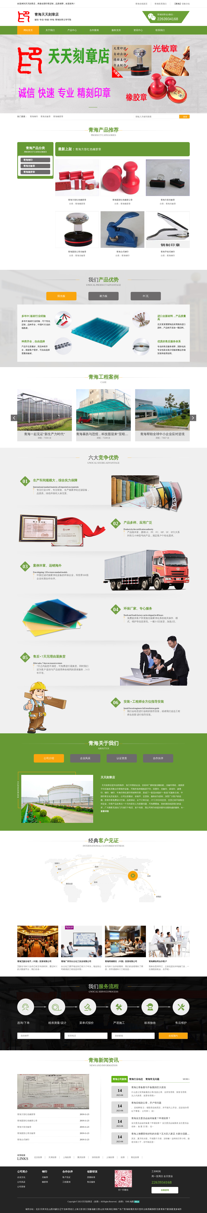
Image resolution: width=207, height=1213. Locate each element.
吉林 (66, 1209)
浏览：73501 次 (44, 438)
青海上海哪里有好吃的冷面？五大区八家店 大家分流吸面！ (161, 1134)
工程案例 (66, 1182)
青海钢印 (34, 116)
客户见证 (66, 1177)
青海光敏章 (46, 116)
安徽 (89, 1209)
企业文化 (21, 1177)
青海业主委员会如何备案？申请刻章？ (150, 1118)
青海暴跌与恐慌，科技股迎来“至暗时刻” (104, 434)
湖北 (111, 1209)
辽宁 (61, 1209)
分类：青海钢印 (122, 256)
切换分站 (186, 4)
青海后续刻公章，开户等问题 (146, 1103)
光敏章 (45, 1177)
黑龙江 (71, 1209)
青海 (163, 1209)
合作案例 (94, 30)
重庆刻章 (81, 1157)
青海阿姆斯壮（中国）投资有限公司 (121, 961)
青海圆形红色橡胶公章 (122, 200)
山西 (51, 1209)
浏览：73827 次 (162, 438)
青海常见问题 (152, 1079)
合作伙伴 (67, 1171)
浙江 (85, 1209)
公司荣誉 (21, 1187)
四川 (137, 1209)
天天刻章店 (87, 1202)
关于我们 (50, 30)
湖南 (115, 1209)
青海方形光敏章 (168, 200)
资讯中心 (138, 30)
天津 (42, 1209)
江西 (98, 1209)
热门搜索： (22, 116)
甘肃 (158, 1209)
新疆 (171, 1209)
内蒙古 (56, 1209)
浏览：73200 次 (103, 438)
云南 (145, 1209)
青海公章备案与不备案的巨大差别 (148, 1087)
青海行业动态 (136, 1079)
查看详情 (105, 811)
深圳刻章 (96, 1157)
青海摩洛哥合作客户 (158, 961)
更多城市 (178, 1209)
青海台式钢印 (122, 252)
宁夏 (167, 1209)
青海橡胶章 (58, 116)
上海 (76, 1209)
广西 (124, 1209)
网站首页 (28, 30)
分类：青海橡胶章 (77, 204)
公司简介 (22, 1171)
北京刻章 (38, 1157)
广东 (119, 1209)
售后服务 (91, 1182)
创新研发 (92, 1171)
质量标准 (91, 1177)
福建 (94, 1209)
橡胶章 (45, 1182)
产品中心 (72, 30)
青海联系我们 (161, 4)
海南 (128, 1209)
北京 (38, 1209)
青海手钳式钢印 (168, 252)
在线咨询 (165, 1190)
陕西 (154, 1209)
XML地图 (129, 1202)
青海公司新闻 (119, 1079)
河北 (46, 1209)
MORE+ (186, 1079)
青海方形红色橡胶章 (88, 149)
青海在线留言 (141, 4)
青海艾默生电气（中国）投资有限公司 (34, 961)
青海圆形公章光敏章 (77, 252)
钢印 (44, 1171)
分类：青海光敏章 (168, 204)
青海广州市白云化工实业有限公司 (76, 961)
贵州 (141, 1209)
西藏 (150, 1209)
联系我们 (160, 30)
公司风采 (21, 1182)
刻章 (123, 1157)
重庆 (132, 1209)
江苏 (81, 1209)
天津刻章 (52, 1157)
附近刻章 (135, 1157)
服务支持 (116, 30)
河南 (107, 1209)
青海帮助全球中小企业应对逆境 (162, 434)
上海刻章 (67, 1157)
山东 (102, 1209)
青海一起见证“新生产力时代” (44, 434)
